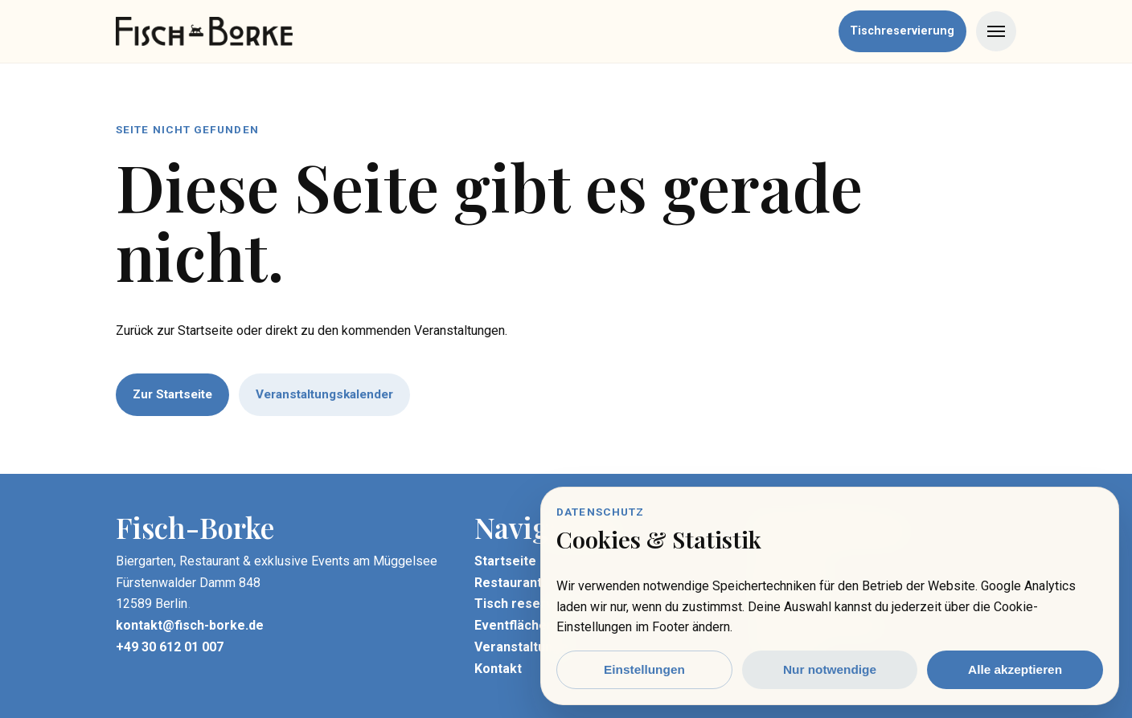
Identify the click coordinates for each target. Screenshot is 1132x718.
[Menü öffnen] (996, 31)
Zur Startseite (172, 394)
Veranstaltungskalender (324, 394)
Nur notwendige (829, 669)
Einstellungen (644, 669)
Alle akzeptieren (1015, 669)
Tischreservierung (902, 31)
